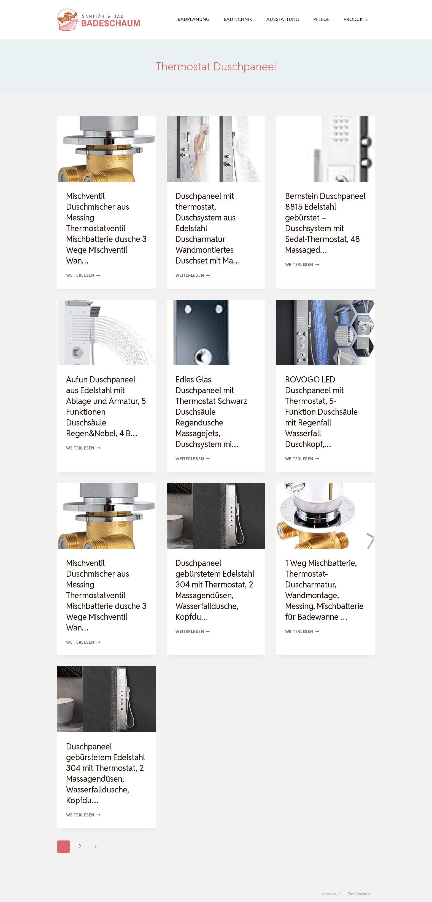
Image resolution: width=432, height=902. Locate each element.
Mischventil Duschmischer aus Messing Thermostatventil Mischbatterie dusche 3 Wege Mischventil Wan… (104, 228)
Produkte (356, 19)
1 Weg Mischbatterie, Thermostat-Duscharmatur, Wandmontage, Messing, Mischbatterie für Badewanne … (322, 595)
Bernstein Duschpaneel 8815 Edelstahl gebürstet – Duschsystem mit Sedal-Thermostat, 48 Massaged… (324, 223)
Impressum (331, 893)
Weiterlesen (83, 275)
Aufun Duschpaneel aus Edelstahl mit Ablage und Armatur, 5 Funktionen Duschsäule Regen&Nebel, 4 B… (104, 406)
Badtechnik (238, 19)
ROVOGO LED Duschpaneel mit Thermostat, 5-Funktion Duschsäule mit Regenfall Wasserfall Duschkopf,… (323, 411)
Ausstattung (282, 19)
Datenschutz (359, 893)
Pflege (321, 19)
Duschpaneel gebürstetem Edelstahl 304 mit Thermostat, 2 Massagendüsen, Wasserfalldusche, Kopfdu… (208, 595)
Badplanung (194, 19)
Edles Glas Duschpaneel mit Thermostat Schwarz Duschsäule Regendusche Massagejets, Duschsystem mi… (212, 411)
